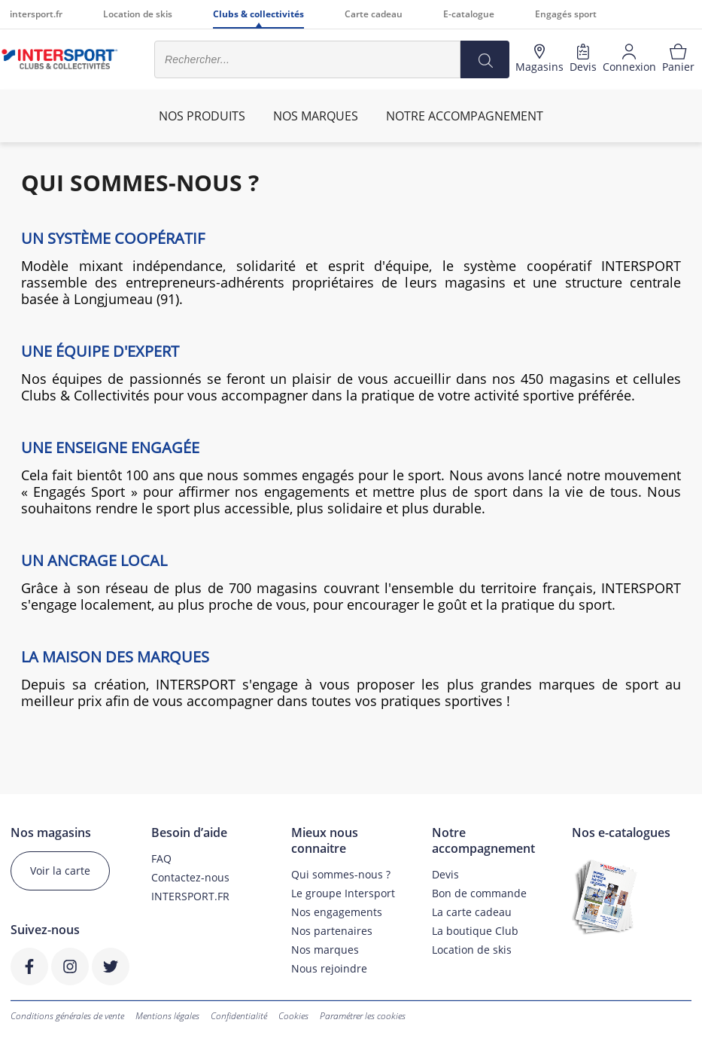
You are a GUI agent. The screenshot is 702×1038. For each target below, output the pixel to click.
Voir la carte (60, 870)
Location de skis (137, 14)
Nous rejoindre (329, 968)
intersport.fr (36, 14)
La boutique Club (475, 931)
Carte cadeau (374, 14)
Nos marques (325, 949)
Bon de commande (479, 893)
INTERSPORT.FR (190, 896)
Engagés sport (566, 14)
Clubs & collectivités (258, 14)
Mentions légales (167, 1015)
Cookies (293, 1015)
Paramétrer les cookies (363, 1015)
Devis (445, 874)
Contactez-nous (190, 877)
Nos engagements (336, 912)
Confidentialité (239, 1015)
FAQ (161, 858)
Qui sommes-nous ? (341, 874)
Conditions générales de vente (67, 1015)
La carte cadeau (472, 912)
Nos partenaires (331, 931)
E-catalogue (468, 14)
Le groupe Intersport (343, 893)
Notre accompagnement (464, 116)
